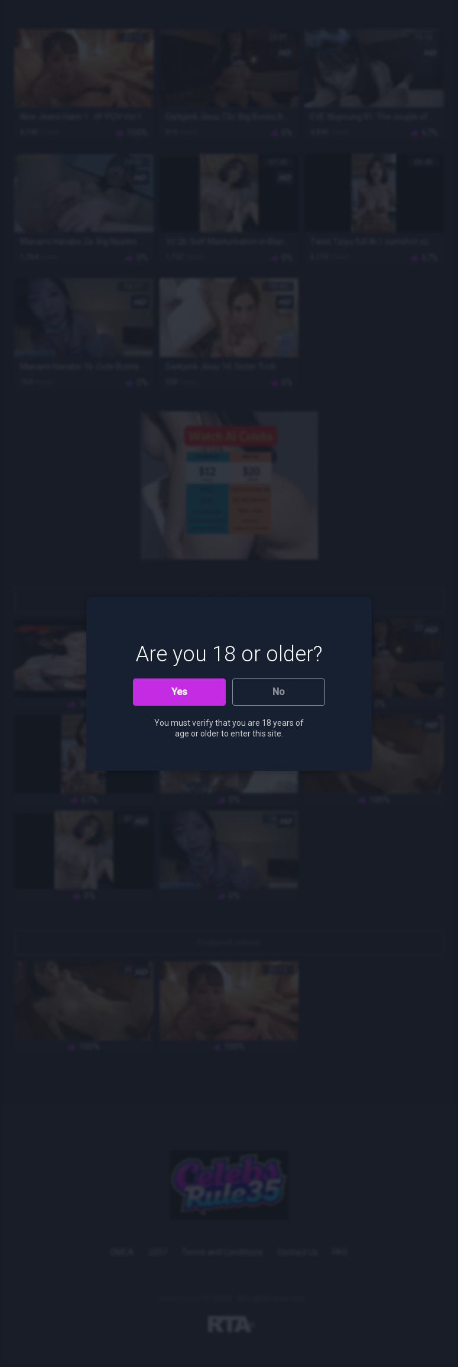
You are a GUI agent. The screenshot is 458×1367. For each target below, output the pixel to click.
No (278, 691)
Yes (179, 691)
